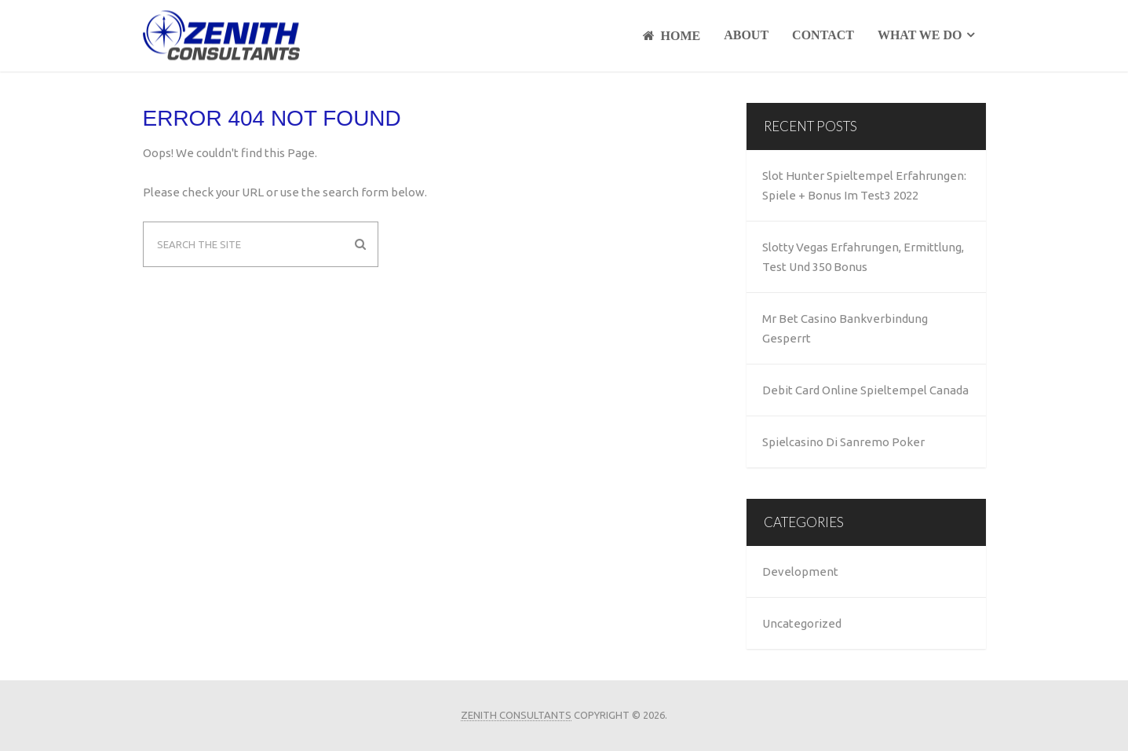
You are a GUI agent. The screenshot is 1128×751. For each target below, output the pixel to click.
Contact (823, 35)
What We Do (920, 35)
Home (672, 35)
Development (800, 571)
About (746, 35)
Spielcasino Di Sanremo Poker (843, 442)
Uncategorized (801, 623)
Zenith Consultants (516, 714)
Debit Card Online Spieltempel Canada (865, 390)
